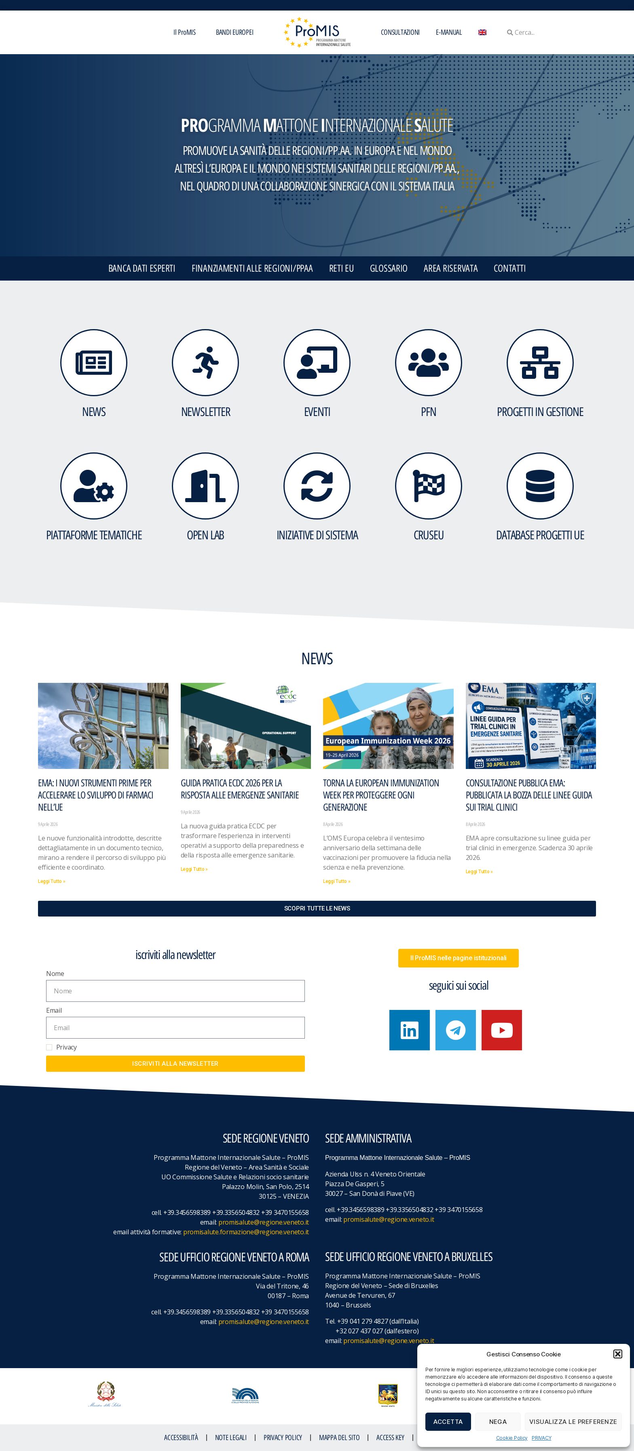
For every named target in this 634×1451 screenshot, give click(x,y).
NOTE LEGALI (231, 1437)
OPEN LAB (205, 535)
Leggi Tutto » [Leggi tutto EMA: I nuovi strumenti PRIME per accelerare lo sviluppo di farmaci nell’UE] (52, 881)
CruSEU (429, 535)
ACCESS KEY (390, 1437)
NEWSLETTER (205, 411)
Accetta (448, 1422)
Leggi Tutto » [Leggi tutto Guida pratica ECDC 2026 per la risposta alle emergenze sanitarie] (194, 869)
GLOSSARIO (389, 268)
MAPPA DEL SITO (339, 1437)
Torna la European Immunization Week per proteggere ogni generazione (381, 795)
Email (54, 1010)
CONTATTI (510, 268)
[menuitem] (482, 32)
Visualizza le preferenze (573, 1422)
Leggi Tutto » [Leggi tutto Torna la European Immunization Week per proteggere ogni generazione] (337, 881)
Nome (55, 973)
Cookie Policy (512, 1438)
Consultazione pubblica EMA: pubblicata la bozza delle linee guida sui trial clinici (529, 795)
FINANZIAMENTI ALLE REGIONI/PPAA (252, 268)
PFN (428, 411)
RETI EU (341, 268)
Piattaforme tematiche (94, 535)
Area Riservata (451, 268)
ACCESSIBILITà (181, 1437)
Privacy (66, 1047)
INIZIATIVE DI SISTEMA (317, 535)
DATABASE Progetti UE (540, 535)
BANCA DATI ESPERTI (141, 268)
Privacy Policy (283, 1437)
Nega (498, 1422)
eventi (317, 411)
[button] (618, 1354)
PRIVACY (541, 1438)
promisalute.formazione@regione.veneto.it (246, 1231)
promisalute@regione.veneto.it (263, 1222)
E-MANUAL (449, 32)
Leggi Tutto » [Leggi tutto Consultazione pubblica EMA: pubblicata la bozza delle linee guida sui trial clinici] (479, 871)
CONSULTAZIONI (400, 32)
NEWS (94, 411)
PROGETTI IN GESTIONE (540, 411)
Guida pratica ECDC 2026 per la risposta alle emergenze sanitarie (240, 789)
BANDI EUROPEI (235, 32)
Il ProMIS (186, 32)
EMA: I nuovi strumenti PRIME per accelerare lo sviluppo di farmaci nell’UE (95, 795)
